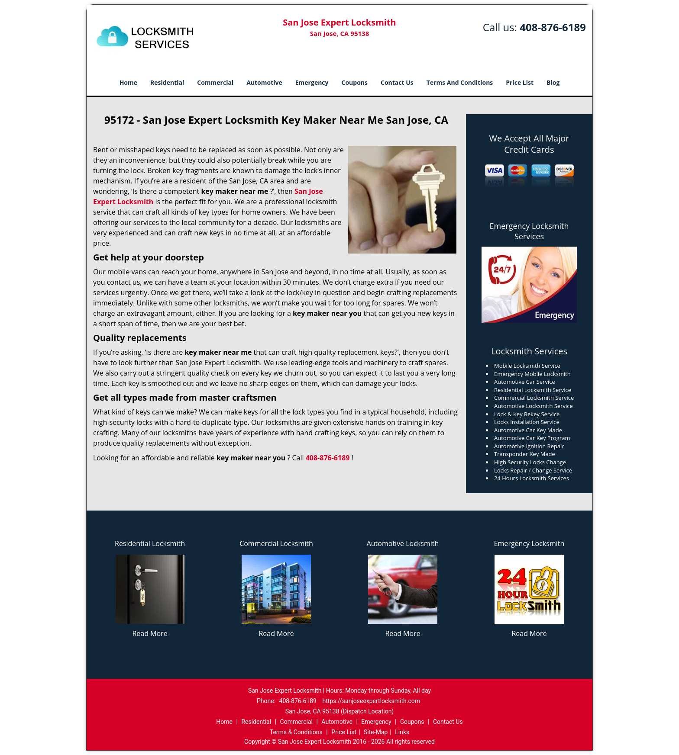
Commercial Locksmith (276, 543)
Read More (149, 633)
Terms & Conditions (296, 732)
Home (128, 82)
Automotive (264, 82)
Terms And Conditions (460, 82)
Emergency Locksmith (529, 543)
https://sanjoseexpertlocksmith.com (371, 700)
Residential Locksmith (150, 543)
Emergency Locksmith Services (529, 231)
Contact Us (397, 82)
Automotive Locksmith (403, 543)
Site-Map (376, 732)
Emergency (312, 82)
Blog (552, 82)
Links (402, 732)
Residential (167, 82)
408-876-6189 (553, 27)
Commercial (215, 82)
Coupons (355, 82)
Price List (520, 82)
